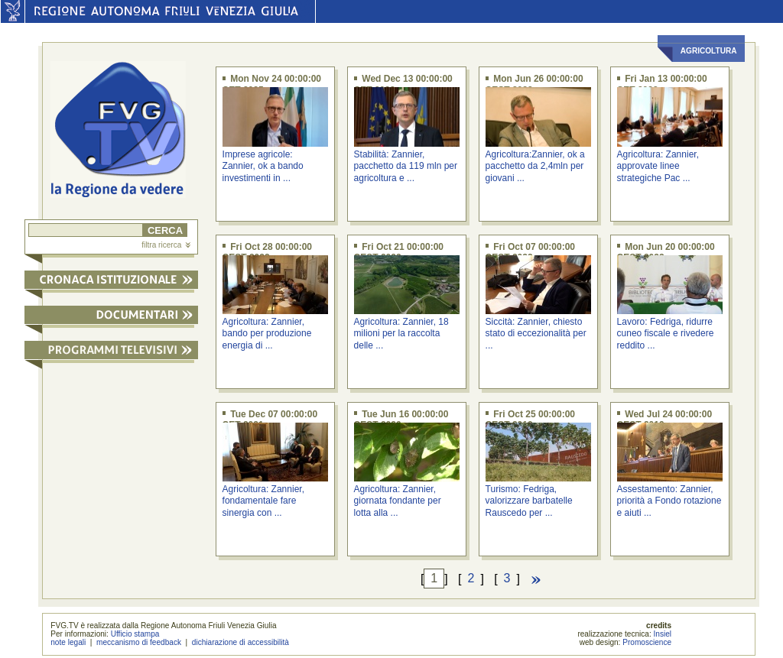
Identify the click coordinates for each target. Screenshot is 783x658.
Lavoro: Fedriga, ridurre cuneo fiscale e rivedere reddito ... (665, 333)
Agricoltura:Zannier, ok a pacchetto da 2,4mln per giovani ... (535, 166)
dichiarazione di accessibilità (240, 642)
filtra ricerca (165, 245)
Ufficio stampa (135, 634)
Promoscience (646, 642)
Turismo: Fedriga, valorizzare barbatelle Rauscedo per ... (529, 501)
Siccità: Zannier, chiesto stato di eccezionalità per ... (536, 333)
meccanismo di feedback (138, 642)
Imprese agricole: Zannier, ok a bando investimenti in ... (263, 166)
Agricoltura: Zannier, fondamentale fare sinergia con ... (263, 501)
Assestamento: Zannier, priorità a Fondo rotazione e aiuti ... (669, 501)
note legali (68, 642)
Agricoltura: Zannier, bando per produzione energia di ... (267, 333)
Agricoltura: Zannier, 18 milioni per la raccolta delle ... (401, 333)
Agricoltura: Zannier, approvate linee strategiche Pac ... (658, 166)
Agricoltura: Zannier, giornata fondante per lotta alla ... (397, 501)
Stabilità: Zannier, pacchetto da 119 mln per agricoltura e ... (405, 166)
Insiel (663, 634)
